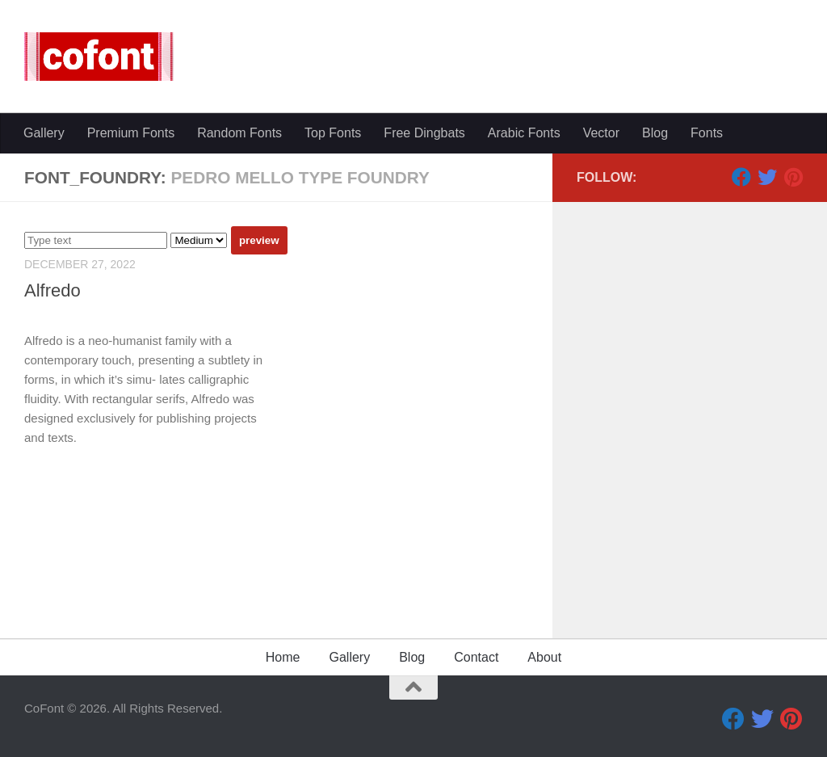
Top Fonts (332, 133)
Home (283, 657)
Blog (655, 133)
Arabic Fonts (524, 133)
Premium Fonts (130, 133)
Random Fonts (239, 133)
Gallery (44, 133)
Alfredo (52, 290)
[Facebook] (741, 177)
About (544, 657)
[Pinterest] (793, 177)
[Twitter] (767, 177)
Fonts (707, 133)
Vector (601, 133)
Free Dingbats (424, 133)
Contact (476, 657)
